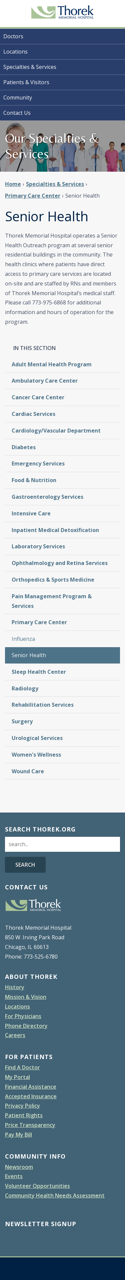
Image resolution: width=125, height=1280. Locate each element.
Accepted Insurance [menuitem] (31, 1096)
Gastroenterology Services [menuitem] (47, 496)
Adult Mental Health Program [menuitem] (52, 364)
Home (13, 184)
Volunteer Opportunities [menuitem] (37, 1185)
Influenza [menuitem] (23, 638)
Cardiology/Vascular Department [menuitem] (56, 430)
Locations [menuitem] (15, 51)
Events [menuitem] (14, 1176)
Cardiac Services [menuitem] (33, 414)
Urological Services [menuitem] (37, 738)
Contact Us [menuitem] (17, 112)
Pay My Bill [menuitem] (18, 1134)
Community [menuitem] (17, 97)
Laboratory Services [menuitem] (38, 546)
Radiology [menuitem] (25, 688)
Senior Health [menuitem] (29, 655)
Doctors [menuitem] (13, 36)
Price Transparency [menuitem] (30, 1125)
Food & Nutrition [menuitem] (34, 480)
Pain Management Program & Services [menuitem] (52, 601)
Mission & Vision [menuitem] (25, 997)
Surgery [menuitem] (22, 721)
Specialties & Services (55, 184)
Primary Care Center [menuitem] (39, 622)
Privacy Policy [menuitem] (22, 1105)
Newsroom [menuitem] (19, 1167)
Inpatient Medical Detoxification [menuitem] (55, 530)
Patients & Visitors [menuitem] (26, 82)
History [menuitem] (14, 987)
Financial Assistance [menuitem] (30, 1086)
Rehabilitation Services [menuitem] (43, 704)
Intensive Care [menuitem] (31, 513)
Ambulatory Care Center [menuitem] (45, 380)
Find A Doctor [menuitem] (22, 1067)
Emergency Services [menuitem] (38, 463)
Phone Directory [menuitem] (26, 1025)
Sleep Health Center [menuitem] (39, 671)
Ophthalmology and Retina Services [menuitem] (60, 563)
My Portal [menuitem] (17, 1077)
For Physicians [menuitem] (23, 1016)
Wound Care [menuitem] (28, 771)
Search (25, 864)
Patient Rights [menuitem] (24, 1115)
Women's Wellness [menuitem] (36, 754)
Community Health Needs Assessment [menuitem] (55, 1195)
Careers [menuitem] (15, 1035)
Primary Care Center (32, 195)
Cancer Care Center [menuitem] (38, 397)
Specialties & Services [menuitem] (29, 67)
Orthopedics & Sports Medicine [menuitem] (53, 579)
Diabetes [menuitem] (24, 447)
